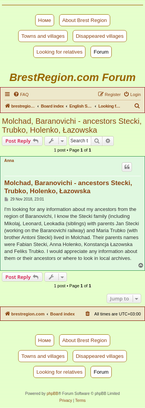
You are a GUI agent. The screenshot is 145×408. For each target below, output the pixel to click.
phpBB (52, 393)
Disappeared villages (100, 36)
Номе (44, 20)
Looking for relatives (59, 52)
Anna (9, 160)
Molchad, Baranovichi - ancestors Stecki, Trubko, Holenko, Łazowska (72, 125)
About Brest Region (84, 20)
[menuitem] (21, 94)
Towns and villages (43, 36)
